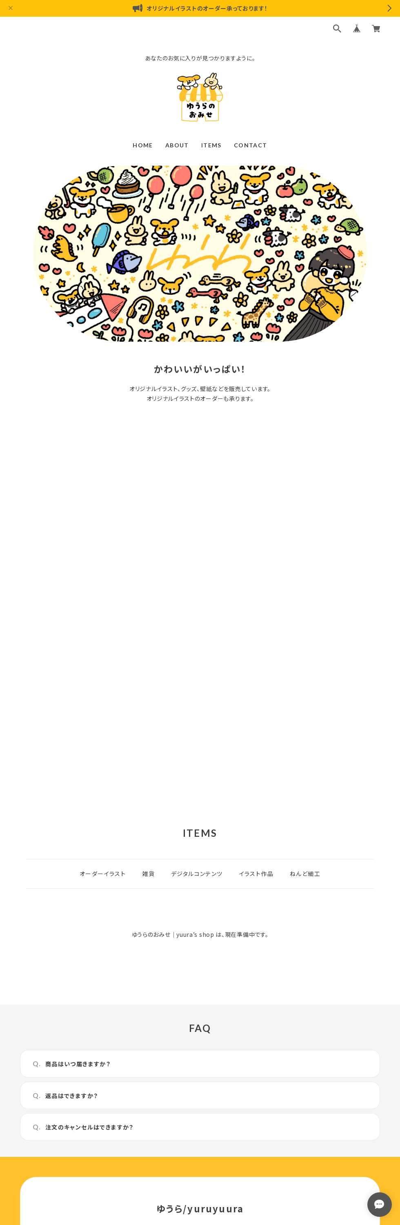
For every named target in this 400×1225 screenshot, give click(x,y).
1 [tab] (196, 333)
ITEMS (211, 145)
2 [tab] (203, 333)
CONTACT (250, 145)
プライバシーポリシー (164, 1138)
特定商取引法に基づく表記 (230, 1138)
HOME (143, 145)
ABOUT (177, 145)
